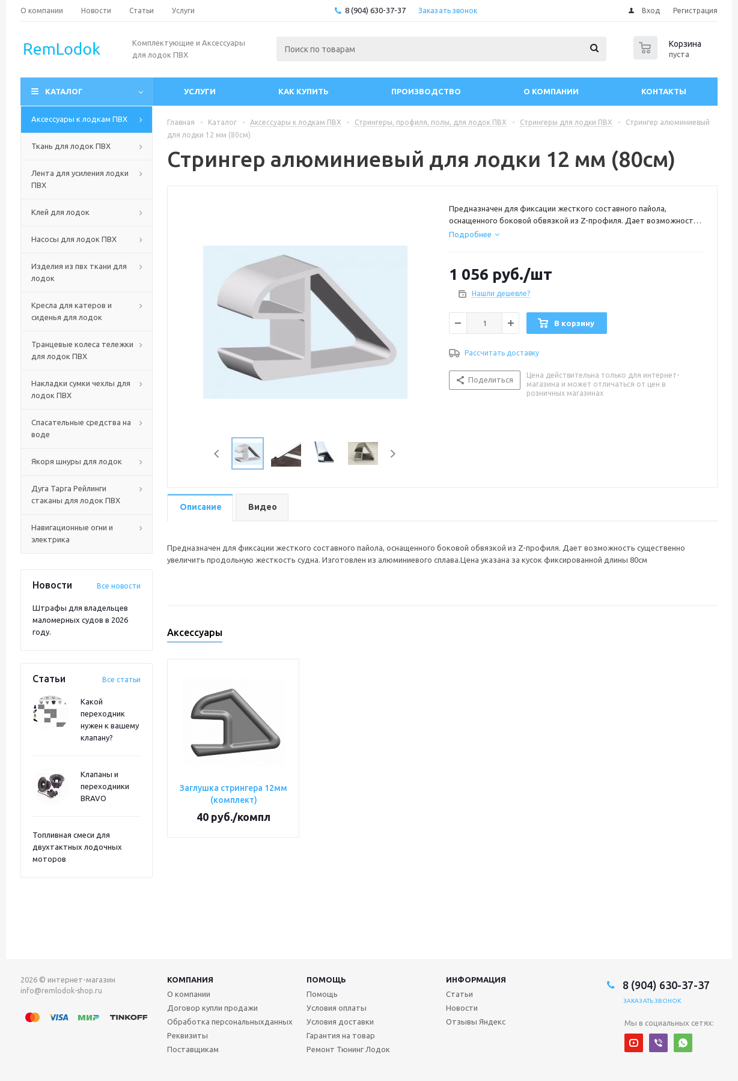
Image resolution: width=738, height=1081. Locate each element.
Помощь (326, 979)
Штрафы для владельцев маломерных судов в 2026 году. (80, 620)
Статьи (459, 994)
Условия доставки (340, 1021)
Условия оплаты (336, 1008)
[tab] (474, 234)
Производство (426, 91)
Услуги (200, 91)
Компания (190, 979)
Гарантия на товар (340, 1035)
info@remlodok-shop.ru (61, 991)
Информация (476, 979)
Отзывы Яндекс (475, 1021)
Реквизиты (187, 1035)
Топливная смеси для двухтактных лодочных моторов (77, 847)
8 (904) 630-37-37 (375, 10)
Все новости (119, 586)
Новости (462, 1008)
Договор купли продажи (212, 1008)
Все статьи (121, 679)
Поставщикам (193, 1049)
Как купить (303, 91)
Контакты (663, 91)
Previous (217, 453)
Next (392, 453)
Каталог (64, 91)
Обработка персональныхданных (230, 1021)
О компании (551, 91)
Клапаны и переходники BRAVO (105, 786)
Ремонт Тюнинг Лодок (348, 1049)
